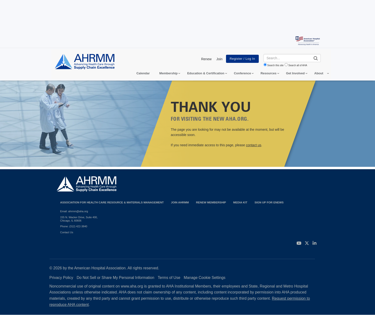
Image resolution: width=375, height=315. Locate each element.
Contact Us (66, 232)
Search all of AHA (297, 65)
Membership (168, 73)
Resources (268, 73)
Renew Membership (211, 202)
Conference (242, 73)
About (318, 73)
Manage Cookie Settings (204, 278)
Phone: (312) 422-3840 (73, 226)
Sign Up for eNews (269, 202)
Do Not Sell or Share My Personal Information (115, 278)
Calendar (143, 73)
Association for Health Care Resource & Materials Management (112, 202)
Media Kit (240, 202)
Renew (206, 59)
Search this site (275, 65)
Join (219, 59)
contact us (253, 145)
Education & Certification (205, 73)
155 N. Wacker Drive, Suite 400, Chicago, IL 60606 (79, 219)
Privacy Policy (61, 278)
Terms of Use (169, 278)
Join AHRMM (180, 202)
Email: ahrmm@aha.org (74, 211)
